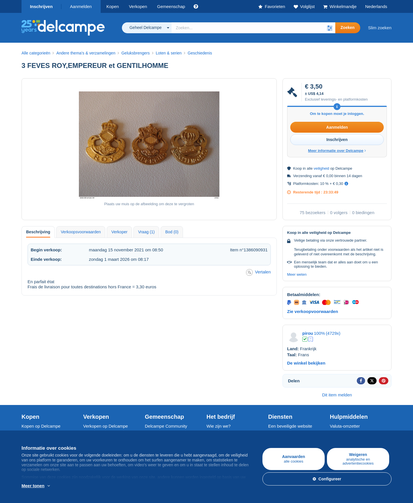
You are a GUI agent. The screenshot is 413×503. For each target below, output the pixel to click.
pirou (307, 333)
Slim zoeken (379, 27)
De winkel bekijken (306, 363)
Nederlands (376, 6)
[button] (329, 28)
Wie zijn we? (218, 426)
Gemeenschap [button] (171, 6)
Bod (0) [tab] (171, 232)
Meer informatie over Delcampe (337, 150)
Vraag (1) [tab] (146, 232)
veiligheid (321, 168)
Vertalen (258, 272)
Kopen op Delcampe (41, 426)
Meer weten (297, 274)
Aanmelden (81, 6)
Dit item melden (337, 394)
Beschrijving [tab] (38, 232)
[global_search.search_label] (253, 27)
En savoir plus (57, 486)
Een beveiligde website (290, 426)
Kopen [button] (112, 6)
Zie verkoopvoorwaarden (312, 311)
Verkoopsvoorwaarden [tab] (81, 232)
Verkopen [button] (138, 6)
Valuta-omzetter (345, 426)
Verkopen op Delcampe (105, 426)
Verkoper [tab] (119, 232)
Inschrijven (41, 6)
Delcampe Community (166, 426)
